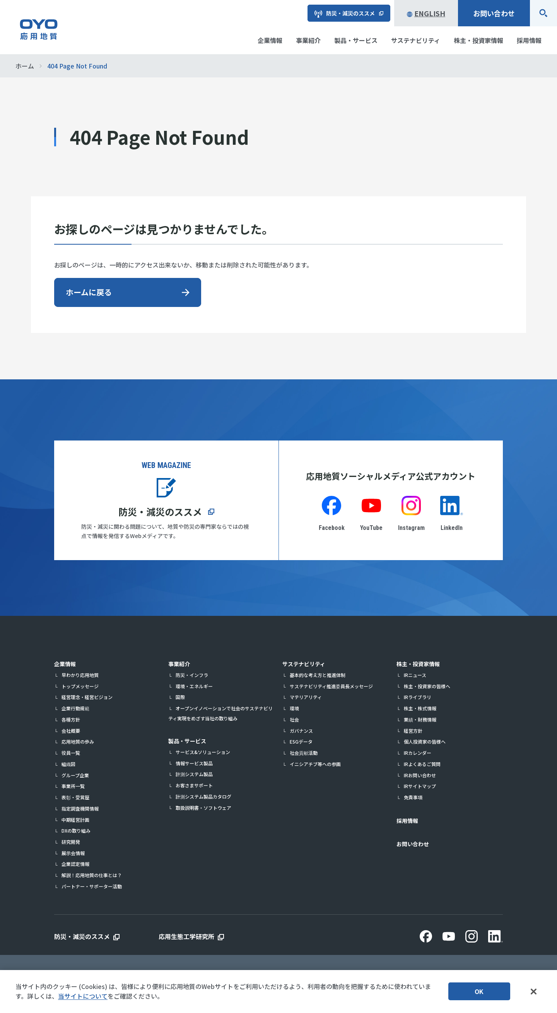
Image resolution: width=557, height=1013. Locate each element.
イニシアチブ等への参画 (315, 764)
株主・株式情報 (420, 708)
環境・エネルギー (194, 686)
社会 (294, 719)
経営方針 (413, 730)
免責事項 (413, 797)
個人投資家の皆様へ (425, 741)
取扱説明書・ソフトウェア (203, 807)
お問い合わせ (494, 13)
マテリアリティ (306, 697)
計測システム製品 (194, 774)
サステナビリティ (303, 664)
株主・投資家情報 (418, 664)
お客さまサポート (194, 785)
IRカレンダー (417, 752)
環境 (294, 708)
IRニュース (415, 675)
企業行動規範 (75, 708)
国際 (180, 697)
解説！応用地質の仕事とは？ (92, 875)
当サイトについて (83, 996)
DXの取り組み (76, 830)
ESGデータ (301, 741)
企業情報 (65, 664)
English (426, 13)
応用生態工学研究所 (186, 936)
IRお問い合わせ (420, 775)
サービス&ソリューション (203, 752)
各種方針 (71, 719)
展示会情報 (73, 853)
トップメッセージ (80, 686)
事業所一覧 (73, 786)
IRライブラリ (417, 697)
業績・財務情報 (420, 719)
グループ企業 (75, 775)
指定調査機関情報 (80, 808)
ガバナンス (301, 730)
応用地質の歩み (78, 741)
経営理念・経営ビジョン (87, 697)
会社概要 (71, 730)
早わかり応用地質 (80, 675)
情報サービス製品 (194, 763)
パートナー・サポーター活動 (92, 886)
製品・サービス (187, 741)
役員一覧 (71, 752)
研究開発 (71, 841)
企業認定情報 (75, 863)
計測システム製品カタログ (203, 796)
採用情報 (407, 820)
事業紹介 (179, 664)
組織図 (68, 764)
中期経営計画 (75, 819)
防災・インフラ (192, 675)
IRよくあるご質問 (422, 764)
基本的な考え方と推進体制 (317, 675)
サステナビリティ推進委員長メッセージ (331, 686)
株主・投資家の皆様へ (427, 686)
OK (479, 992)
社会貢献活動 (304, 752)
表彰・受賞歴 (75, 797)
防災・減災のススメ (160, 511)
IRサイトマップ (420, 786)
